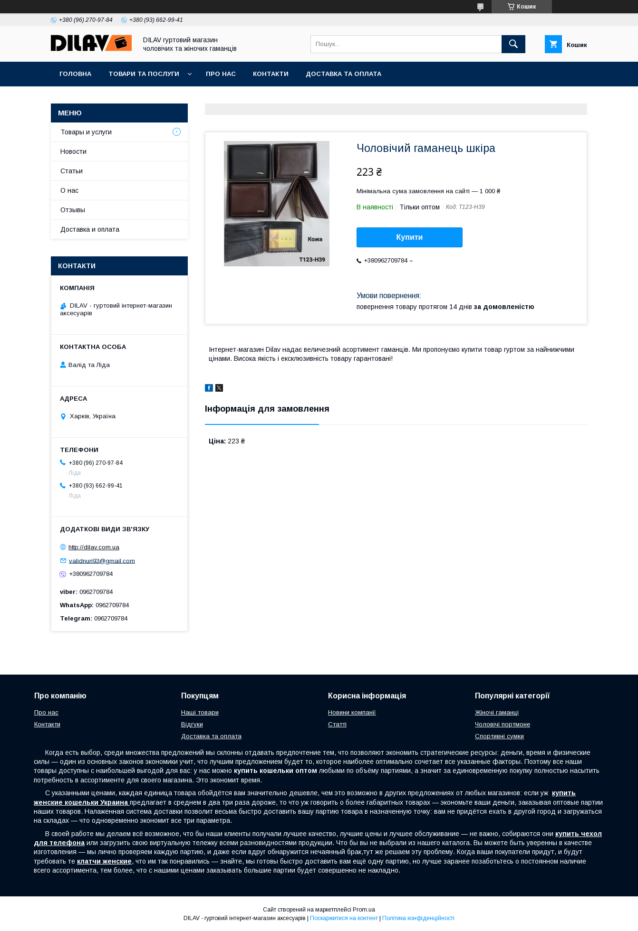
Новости (73, 151)
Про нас (221, 73)
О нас (69, 190)
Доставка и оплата (89, 229)
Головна (75, 73)
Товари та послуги (143, 73)
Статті (337, 724)
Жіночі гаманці (497, 712)
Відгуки (192, 724)
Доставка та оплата (343, 73)
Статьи (71, 171)
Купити (409, 237)
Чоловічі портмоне (502, 724)
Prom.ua (364, 909)
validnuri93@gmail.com (102, 560)
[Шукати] (513, 44)
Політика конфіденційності (418, 918)
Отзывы (72, 210)
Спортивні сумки (499, 736)
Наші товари (200, 712)
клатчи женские (104, 861)
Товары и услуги (86, 132)
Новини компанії (352, 712)
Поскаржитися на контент (344, 918)
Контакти (271, 73)
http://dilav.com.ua (93, 547)
